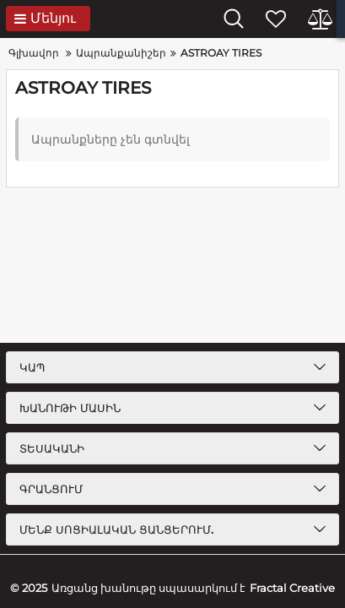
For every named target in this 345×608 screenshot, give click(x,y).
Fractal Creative (292, 587)
